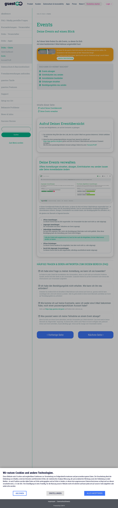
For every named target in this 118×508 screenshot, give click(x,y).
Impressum (51, 501)
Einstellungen (55, 493)
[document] (59, 480)
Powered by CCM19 (59, 506)
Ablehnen (20, 493)
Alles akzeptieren (94, 493)
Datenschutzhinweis (63, 501)
